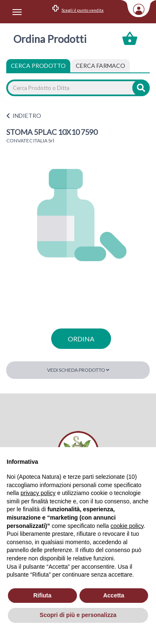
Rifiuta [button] (42, 595)
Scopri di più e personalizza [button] (78, 615)
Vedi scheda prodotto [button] (78, 370)
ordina (81, 339)
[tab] (100, 65)
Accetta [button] (113, 595)
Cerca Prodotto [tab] (38, 65)
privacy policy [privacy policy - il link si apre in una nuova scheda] (37, 493)
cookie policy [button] (127, 526)
